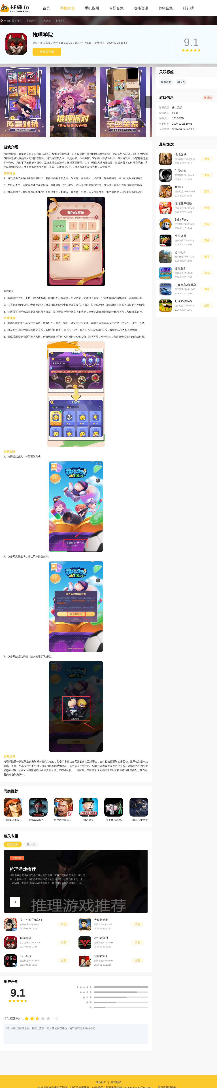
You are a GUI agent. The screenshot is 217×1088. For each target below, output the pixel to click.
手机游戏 (67, 8)
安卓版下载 (47, 51)
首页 (46, 8)
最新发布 (100, 1082)
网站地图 (116, 1082)
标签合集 (165, 8)
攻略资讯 (141, 8)
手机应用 (92, 8)
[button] (148, 102)
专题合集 (116, 8)
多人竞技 (46, 20)
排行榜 (188, 8)
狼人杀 (181, 82)
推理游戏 (166, 82)
